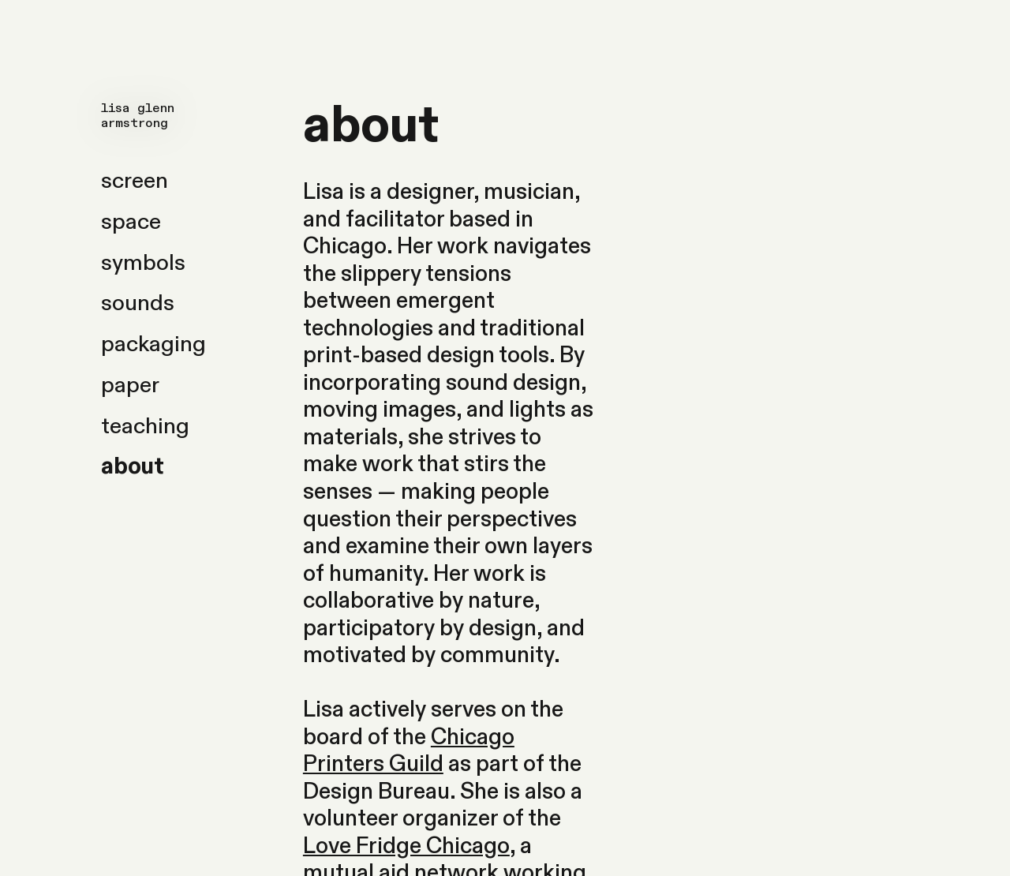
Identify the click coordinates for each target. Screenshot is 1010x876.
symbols (143, 263)
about (132, 466)
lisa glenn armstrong (137, 116)
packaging (153, 344)
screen (134, 181)
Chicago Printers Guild (408, 751)
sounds (137, 303)
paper (130, 385)
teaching (145, 426)
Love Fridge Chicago (406, 846)
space (131, 222)
